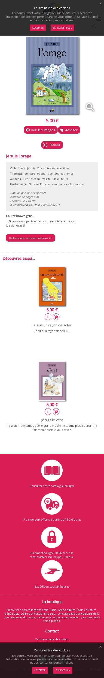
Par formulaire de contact (52, 639)
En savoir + (62, 670)
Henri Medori (31, 179)
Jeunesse (29, 173)
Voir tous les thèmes (60, 173)
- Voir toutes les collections (52, 168)
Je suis (31, 168)
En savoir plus (62, 27)
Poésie (41, 173)
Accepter (40, 670)
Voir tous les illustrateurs (69, 184)
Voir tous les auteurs (55, 179)
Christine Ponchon (39, 184)
